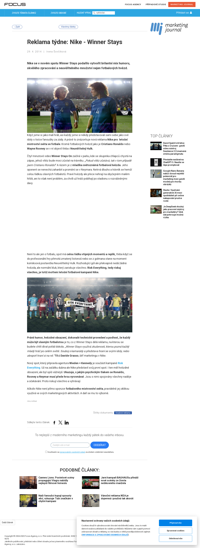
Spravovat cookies (175, 531)
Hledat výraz (84, 13)
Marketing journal (182, 4)
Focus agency (133, 4)
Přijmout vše (176, 523)
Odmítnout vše (175, 538)
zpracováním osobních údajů (72, 452)
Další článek (7, 522)
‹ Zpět (17, 27)
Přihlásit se (184, 12)
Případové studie (156, 4)
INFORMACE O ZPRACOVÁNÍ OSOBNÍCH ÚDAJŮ (105, 534)
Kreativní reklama (123, 413)
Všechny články (68, 27)
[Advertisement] (169, 84)
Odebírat (100, 445)
